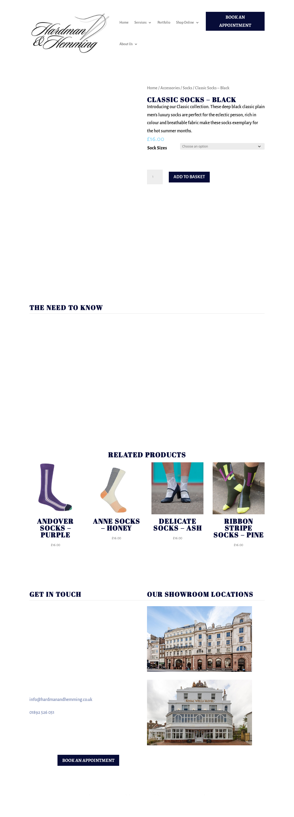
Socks (187, 88)
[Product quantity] (155, 177)
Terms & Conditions (108, 793)
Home (124, 22)
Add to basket (189, 177)
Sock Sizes (157, 148)
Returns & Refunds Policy (181, 793)
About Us (126, 44)
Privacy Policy (142, 793)
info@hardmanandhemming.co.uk (60, 699)
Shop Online (185, 22)
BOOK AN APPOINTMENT (235, 21)
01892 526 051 (41, 712)
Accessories (170, 88)
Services (140, 22)
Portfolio (164, 22)
